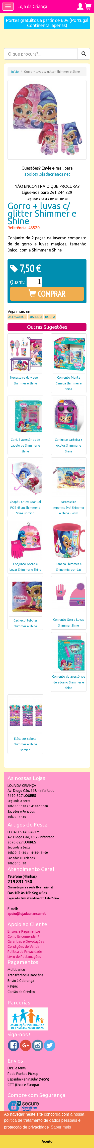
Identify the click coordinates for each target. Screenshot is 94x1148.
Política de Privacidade (25, 952)
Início (15, 71)
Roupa (50, 316)
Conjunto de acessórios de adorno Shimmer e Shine (68, 682)
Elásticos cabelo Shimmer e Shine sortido (25, 744)
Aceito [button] (47, 1141)
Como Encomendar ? (23, 936)
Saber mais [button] (61, 1127)
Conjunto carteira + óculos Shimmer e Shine (68, 445)
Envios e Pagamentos (24, 931)
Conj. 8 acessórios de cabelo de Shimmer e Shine (25, 445)
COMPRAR (47, 293)
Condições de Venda (23, 947)
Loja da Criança (32, 6)
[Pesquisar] (83, 54)
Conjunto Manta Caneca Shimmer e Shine (69, 383)
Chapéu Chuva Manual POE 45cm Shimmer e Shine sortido (25, 507)
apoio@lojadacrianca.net (47, 174)
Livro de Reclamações (24, 957)
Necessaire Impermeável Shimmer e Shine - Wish (68, 507)
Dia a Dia (35, 316)
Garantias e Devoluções (26, 941)
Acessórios (17, 316)
